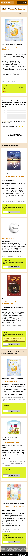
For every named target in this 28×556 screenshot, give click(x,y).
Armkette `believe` (8, 239)
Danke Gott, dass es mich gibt (14, 506)
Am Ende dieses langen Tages (14, 177)
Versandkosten (24, 14)
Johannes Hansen (6, 173)
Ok (20, 550)
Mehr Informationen (12, 550)
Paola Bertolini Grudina (8, 44)
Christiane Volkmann (7, 298)
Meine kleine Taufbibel (12, 382)
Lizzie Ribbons (19, 44)
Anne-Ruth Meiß (6, 439)
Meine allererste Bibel (12, 442)
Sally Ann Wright (19, 438)
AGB (6, 554)
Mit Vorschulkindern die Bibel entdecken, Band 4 (13, 302)
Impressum (16, 554)
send (7, 2)
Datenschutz (10, 554)
